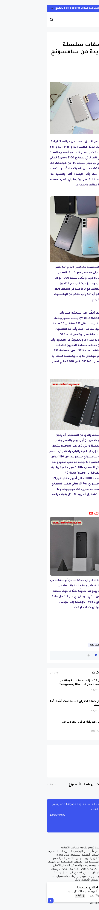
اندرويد (89, 36)
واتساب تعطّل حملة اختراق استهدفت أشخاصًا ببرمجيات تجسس (40, 703)
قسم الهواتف (70, 645)
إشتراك (36, 895)
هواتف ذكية (52, 645)
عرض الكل (10, 673)
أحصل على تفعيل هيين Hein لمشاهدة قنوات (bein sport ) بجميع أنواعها (47, 8)
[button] (44, 655)
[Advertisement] (49, 627)
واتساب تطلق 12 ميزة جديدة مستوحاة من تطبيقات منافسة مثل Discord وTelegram (44, 682)
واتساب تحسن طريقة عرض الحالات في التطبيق (46, 724)
